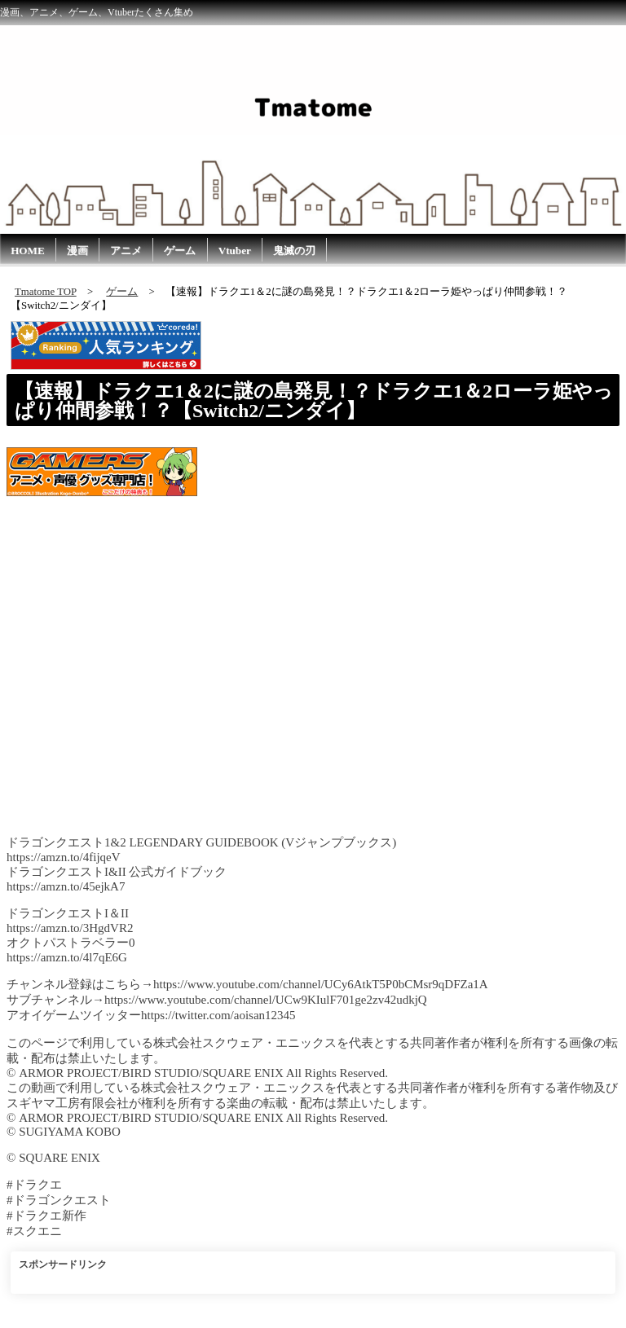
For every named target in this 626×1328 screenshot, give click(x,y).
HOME (28, 250)
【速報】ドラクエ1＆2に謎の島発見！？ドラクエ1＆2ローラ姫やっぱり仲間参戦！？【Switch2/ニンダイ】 (314, 400)
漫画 (77, 250)
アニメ (126, 250)
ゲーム (180, 250)
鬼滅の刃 (294, 250)
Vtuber (234, 250)
